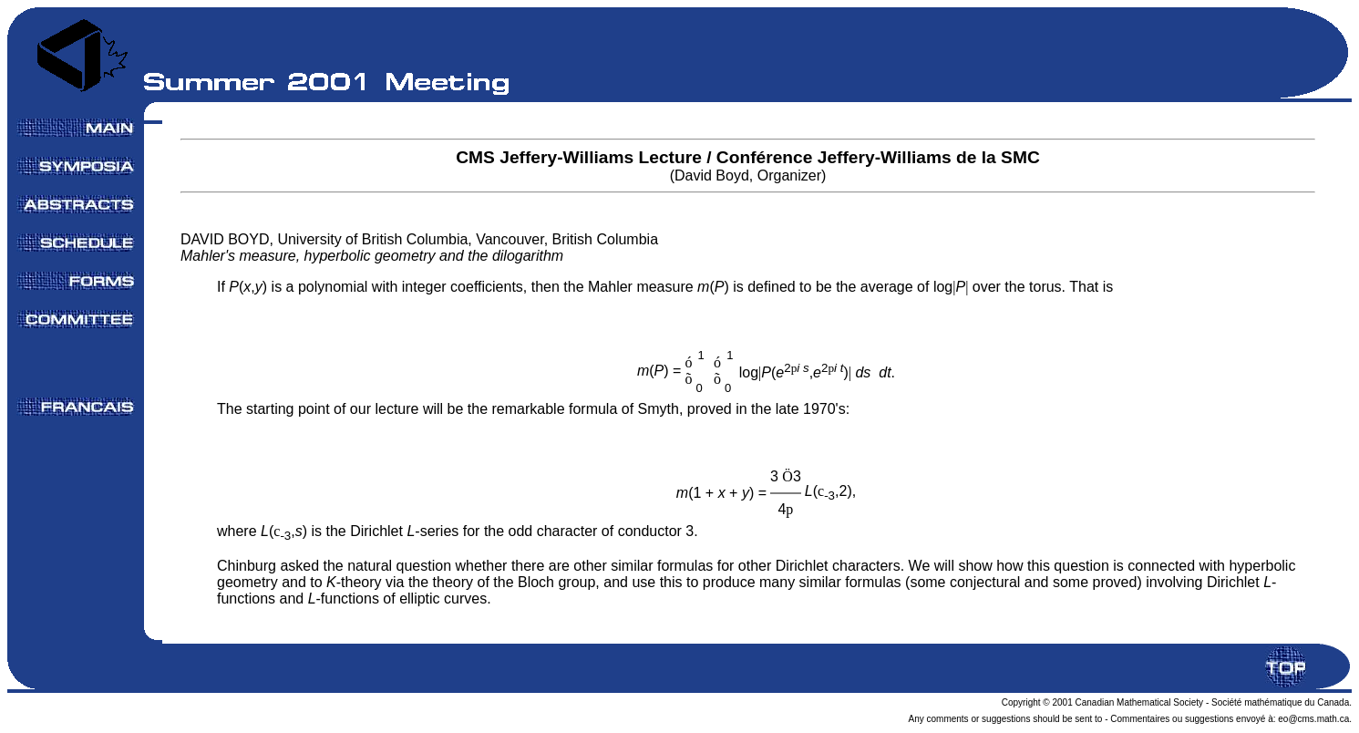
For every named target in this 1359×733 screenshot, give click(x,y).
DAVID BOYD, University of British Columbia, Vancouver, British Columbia (419, 247)
